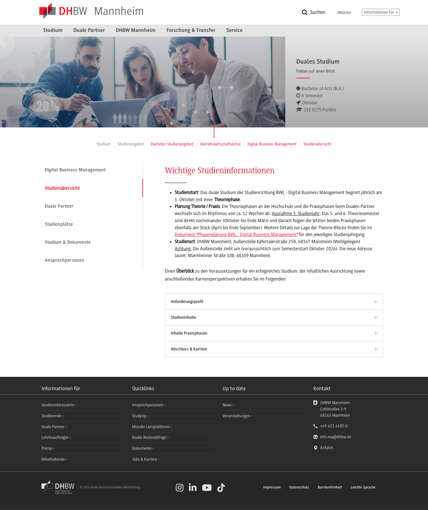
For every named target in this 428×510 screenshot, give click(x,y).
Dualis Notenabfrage (149, 437)
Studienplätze (59, 224)
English (344, 13)
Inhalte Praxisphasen (189, 333)
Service (234, 30)
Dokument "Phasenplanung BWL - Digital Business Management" (236, 234)
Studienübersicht (62, 188)
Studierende (52, 415)
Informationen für (381, 12)
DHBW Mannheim (136, 30)
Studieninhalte (183, 317)
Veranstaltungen (236, 415)
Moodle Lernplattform (151, 426)
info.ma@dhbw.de (335, 436)
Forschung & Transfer (191, 30)
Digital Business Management (75, 170)
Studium (53, 30)
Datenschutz (299, 488)
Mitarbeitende (53, 459)
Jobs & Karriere (145, 459)
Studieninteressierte (58, 404)
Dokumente (142, 448)
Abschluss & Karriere (189, 349)
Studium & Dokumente (68, 242)
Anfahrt (326, 447)
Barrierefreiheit (330, 488)
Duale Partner (89, 30)
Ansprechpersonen (64, 260)
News (227, 404)
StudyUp (139, 415)
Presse (47, 448)
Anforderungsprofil (187, 301)
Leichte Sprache (363, 488)
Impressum (272, 488)
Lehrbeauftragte (55, 437)
